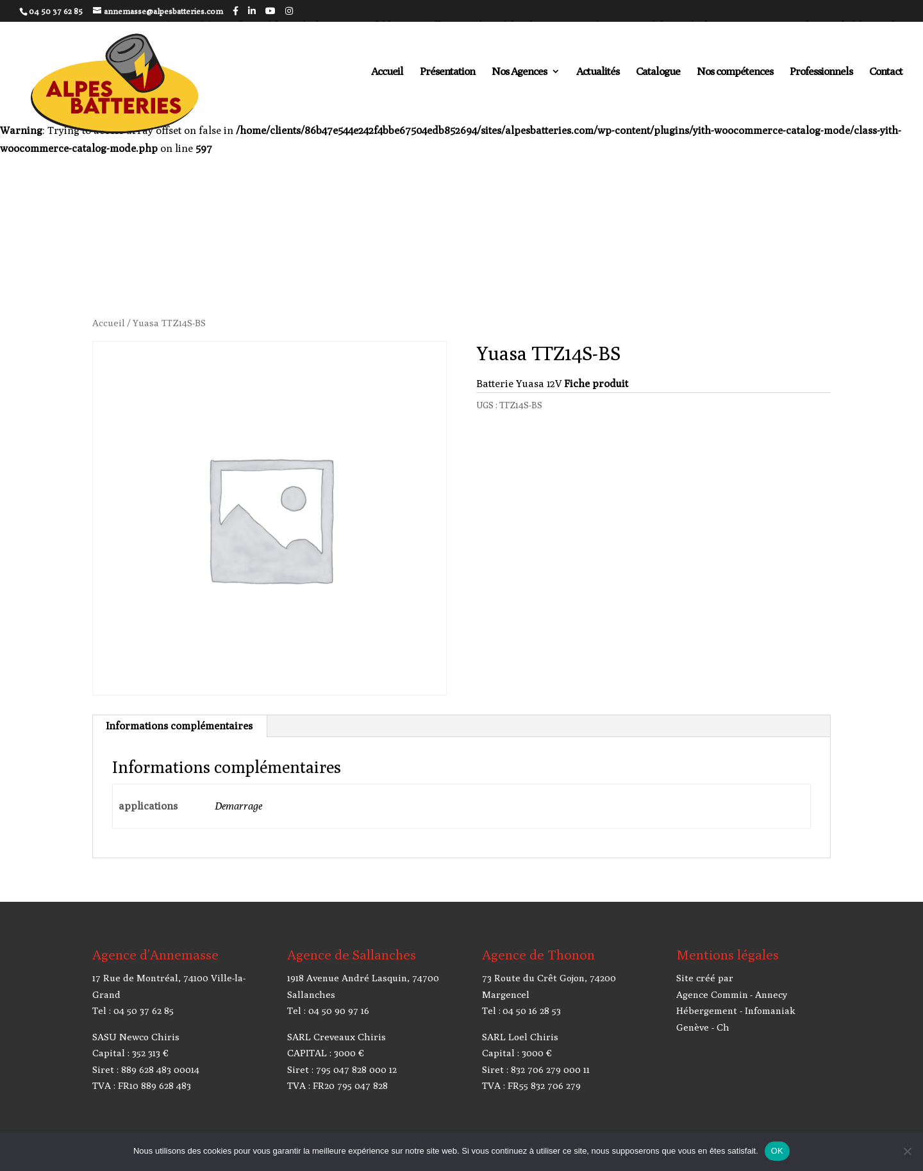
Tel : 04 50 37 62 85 (133, 1010)
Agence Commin (712, 994)
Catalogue (658, 72)
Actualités (597, 72)
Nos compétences (735, 72)
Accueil (387, 72)
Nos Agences (519, 72)
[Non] (907, 1151)
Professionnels (821, 72)
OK (777, 1151)
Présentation (447, 72)
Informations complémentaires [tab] (179, 726)
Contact (885, 72)
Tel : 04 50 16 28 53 (521, 1010)
